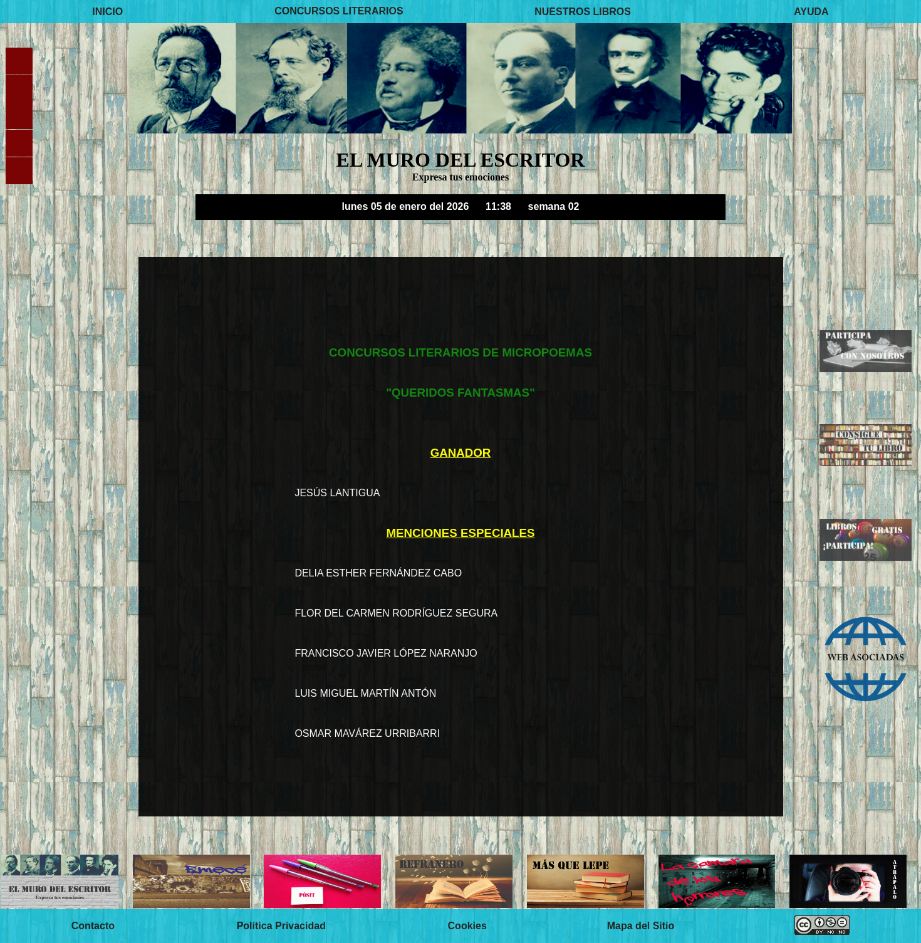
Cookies (467, 925)
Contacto (93, 925)
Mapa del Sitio (641, 925)
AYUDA (811, 11)
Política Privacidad (281, 925)
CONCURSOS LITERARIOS (338, 11)
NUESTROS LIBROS (582, 11)
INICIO (107, 11)
